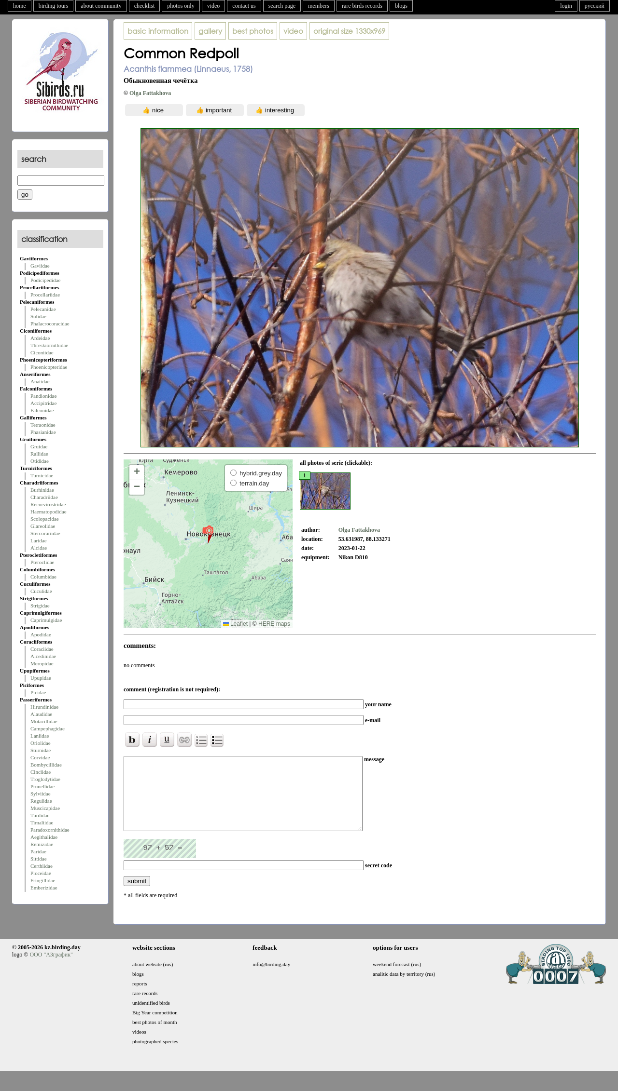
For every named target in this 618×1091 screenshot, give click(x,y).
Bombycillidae (46, 765)
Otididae (39, 461)
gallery (210, 31)
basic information (157, 31)
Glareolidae (42, 526)
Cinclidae (40, 772)
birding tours (54, 5)
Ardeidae (40, 338)
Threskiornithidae (49, 345)
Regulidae (41, 801)
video (213, 5)
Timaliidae (41, 822)
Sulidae (38, 316)
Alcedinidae (43, 656)
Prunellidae (42, 786)
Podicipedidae (45, 280)
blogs (401, 5)
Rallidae (39, 454)
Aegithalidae (43, 837)
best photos (252, 31)
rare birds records (362, 5)
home (19, 5)
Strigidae (40, 605)
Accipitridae (43, 403)
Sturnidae (40, 750)
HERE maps (274, 623)
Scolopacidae (44, 519)
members (318, 5)
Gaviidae (40, 266)
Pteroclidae (42, 562)
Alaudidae (41, 714)
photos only (180, 5)
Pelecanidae (43, 309)
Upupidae (40, 678)
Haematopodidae (48, 511)
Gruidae (38, 446)
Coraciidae (42, 649)
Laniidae (39, 736)
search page (281, 5)
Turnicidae (41, 475)
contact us (243, 5)
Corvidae (40, 757)
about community (101, 5)
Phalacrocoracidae (50, 323)
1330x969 (349, 31)
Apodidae (40, 634)
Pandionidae (43, 396)
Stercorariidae (45, 533)
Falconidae (42, 410)
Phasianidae (43, 432)
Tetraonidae (43, 425)
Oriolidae (40, 743)
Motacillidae (43, 721)
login (566, 5)
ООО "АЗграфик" (50, 969)
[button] (207, 534)
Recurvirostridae (48, 504)
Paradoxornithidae (50, 830)
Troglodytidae (45, 779)
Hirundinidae (44, 707)
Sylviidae (40, 793)
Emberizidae (43, 887)
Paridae (38, 851)
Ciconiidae (42, 352)
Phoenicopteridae (48, 367)
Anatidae (40, 381)
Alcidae (38, 548)
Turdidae (39, 815)
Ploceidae (40, 873)
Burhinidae (42, 490)
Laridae (38, 540)
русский (594, 5)
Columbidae (43, 576)
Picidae (38, 692)
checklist (144, 5)
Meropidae (42, 663)
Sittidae (38, 859)
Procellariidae (45, 294)
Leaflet (235, 623)
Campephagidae (47, 728)
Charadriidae (44, 497)
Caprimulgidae (46, 620)
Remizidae (41, 844)
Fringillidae (42, 880)
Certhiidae (41, 866)
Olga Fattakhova (150, 93)
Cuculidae (41, 591)
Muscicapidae (45, 808)
